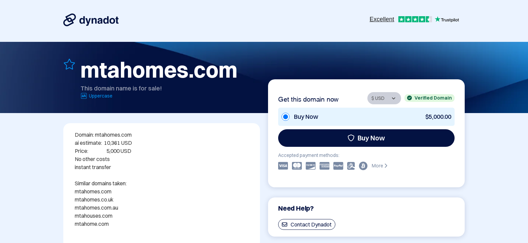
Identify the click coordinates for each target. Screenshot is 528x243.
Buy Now (366, 138)
